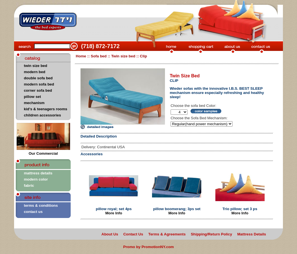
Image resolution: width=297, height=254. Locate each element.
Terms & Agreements (167, 234)
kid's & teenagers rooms (45, 109)
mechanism (34, 103)
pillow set (32, 97)
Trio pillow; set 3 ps (239, 209)
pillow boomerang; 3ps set (176, 209)
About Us (109, 234)
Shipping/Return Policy (211, 234)
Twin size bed (123, 56)
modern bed (34, 72)
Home (81, 56)
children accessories (42, 115)
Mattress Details (251, 234)
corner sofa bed (38, 90)
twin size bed (35, 66)
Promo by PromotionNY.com (148, 247)
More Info (113, 213)
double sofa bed (38, 78)
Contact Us (133, 234)
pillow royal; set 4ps (113, 209)
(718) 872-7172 (100, 46)
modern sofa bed (39, 84)
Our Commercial (43, 152)
